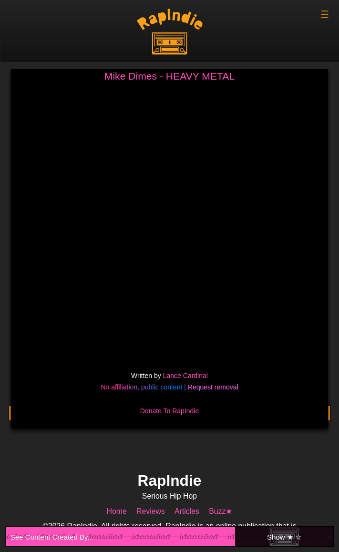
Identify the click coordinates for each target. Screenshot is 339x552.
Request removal (213, 387)
